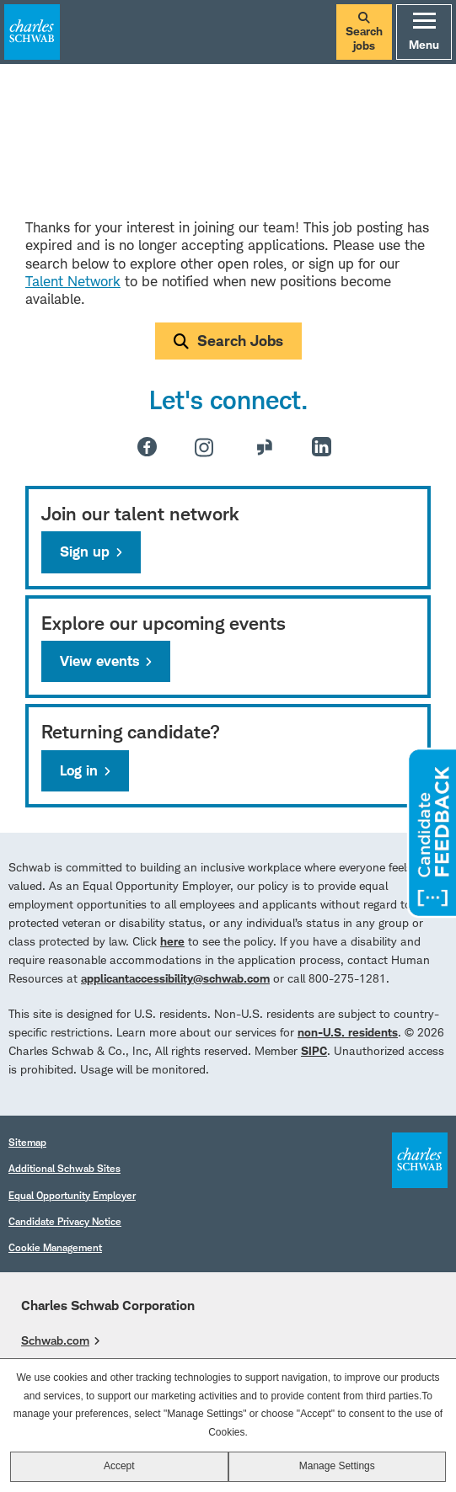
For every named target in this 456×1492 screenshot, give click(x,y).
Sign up (85, 551)
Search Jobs (240, 340)
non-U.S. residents (348, 1032)
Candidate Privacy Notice (64, 1221)
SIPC (314, 1050)
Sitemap (27, 1142)
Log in (79, 770)
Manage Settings (337, 1466)
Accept (119, 1466)
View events (99, 661)
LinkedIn (321, 446)
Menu (424, 32)
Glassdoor (264, 447)
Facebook (147, 446)
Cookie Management (55, 1247)
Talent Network (73, 281)
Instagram (203, 447)
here (172, 941)
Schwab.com (55, 1340)
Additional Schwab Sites (64, 1168)
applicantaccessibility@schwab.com (175, 978)
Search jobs (364, 32)
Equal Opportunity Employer (72, 1195)
